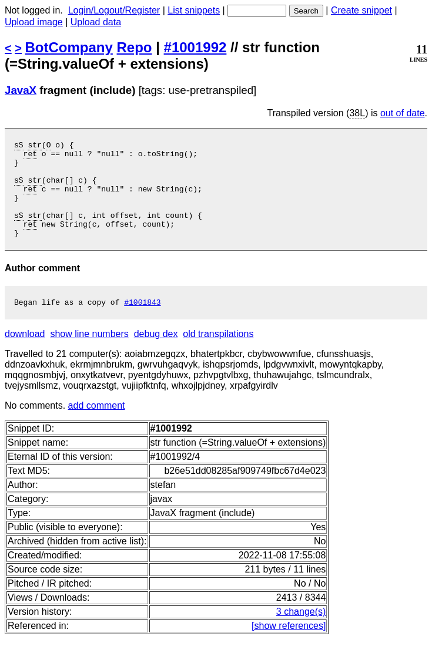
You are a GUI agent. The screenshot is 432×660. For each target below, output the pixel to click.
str (34, 146)
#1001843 (142, 323)
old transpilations (218, 355)
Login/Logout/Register (114, 10)
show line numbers (89, 355)
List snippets (194, 10)
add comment (96, 427)
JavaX (20, 90)
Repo (134, 47)
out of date (402, 113)
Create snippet (361, 10)
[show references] (289, 647)
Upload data (96, 22)
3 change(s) (301, 633)
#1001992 (195, 47)
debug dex (156, 355)
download (25, 355)
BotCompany (69, 47)
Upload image (34, 22)
